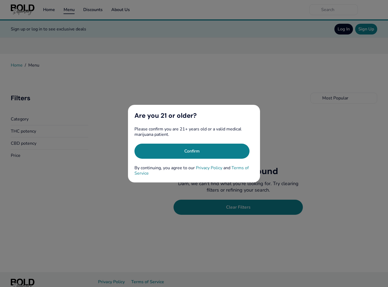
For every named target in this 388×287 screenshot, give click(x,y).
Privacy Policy (209, 168)
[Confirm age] (192, 151)
